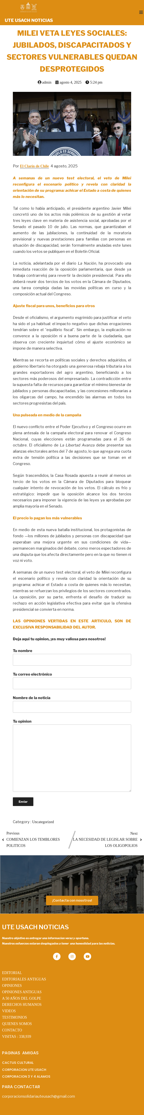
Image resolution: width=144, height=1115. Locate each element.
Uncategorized (43, 822)
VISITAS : (16, 1037)
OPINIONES (12, 986)
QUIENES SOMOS (17, 1024)
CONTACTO (12, 1030)
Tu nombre (72, 657)
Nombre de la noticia (72, 704)
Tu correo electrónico (72, 680)
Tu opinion (72, 755)
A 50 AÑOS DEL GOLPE (21, 998)
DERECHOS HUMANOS (22, 1005)
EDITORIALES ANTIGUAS (24, 979)
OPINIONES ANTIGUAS (22, 992)
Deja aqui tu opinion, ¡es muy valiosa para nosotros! (59, 639)
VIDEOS (9, 1011)
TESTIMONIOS (14, 1017)
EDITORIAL (12, 973)
